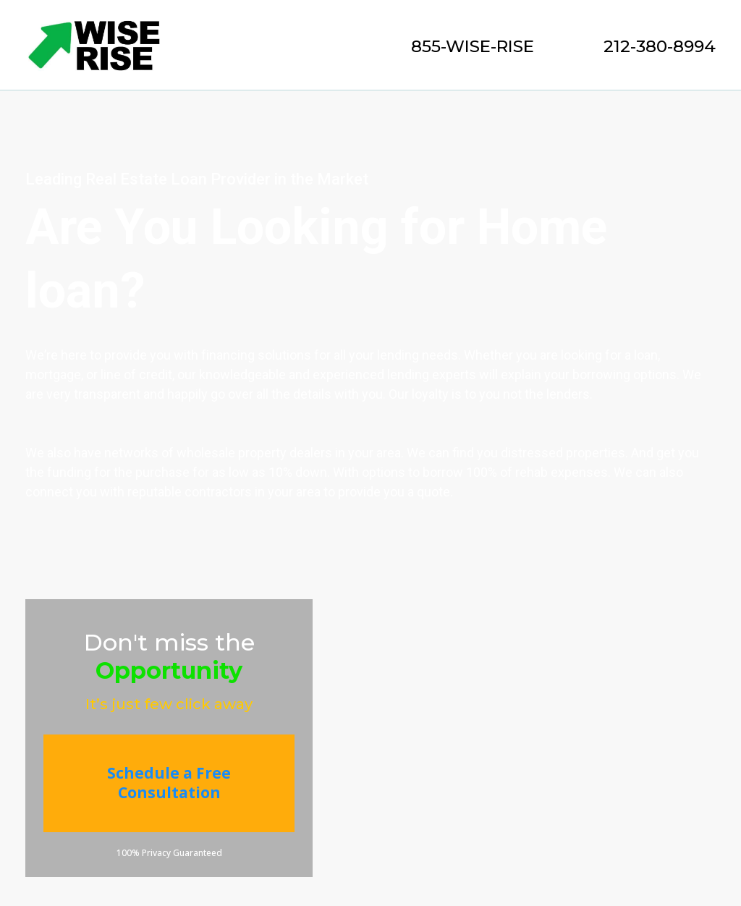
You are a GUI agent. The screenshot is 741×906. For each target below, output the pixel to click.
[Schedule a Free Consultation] (169, 783)
